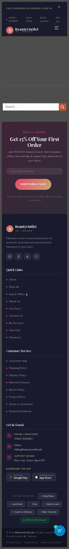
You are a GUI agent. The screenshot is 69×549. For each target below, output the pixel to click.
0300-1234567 (23, 438)
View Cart (13, 330)
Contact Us (14, 315)
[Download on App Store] (44, 477)
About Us (13, 301)
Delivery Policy (16, 375)
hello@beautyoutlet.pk (28, 449)
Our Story (13, 308)
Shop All (12, 286)
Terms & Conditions (19, 404)
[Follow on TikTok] (27, 256)
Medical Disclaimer (18, 411)
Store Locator (44, 19)
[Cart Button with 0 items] (59, 530)
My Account (15, 323)
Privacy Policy (15, 396)
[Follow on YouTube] (36, 256)
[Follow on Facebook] (18, 256)
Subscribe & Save (33, 184)
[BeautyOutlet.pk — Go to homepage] (22, 30)
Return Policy (15, 389)
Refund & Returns (18, 382)
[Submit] (62, 107)
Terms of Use (31, 542)
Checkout (13, 337)
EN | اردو (58, 19)
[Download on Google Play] (18, 477)
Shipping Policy (16, 368)
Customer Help (16, 360)
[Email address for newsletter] (34, 171)
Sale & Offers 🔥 (17, 294)
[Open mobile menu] (57, 28)
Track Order (29, 19)
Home (11, 279)
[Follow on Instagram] (9, 256)
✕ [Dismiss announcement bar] (59, 7)
